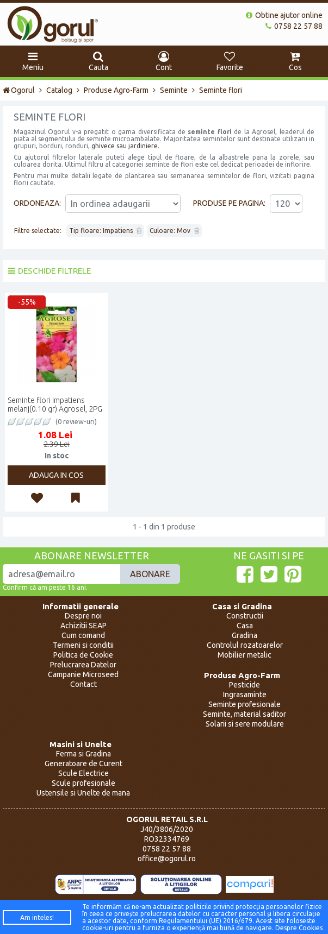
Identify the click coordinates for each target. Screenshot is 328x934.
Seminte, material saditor (244, 714)
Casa (245, 625)
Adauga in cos (56, 475)
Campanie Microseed (83, 674)
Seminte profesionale (244, 704)
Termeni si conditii (83, 645)
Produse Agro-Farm (116, 90)
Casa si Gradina (242, 606)
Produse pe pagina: (229, 203)
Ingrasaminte (245, 694)
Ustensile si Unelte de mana (83, 792)
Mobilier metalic (244, 655)
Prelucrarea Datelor (83, 664)
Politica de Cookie (83, 655)
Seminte (174, 90)
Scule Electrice (83, 773)
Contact (83, 684)
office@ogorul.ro (167, 858)
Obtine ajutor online (284, 15)
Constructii (244, 615)
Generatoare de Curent (83, 763)
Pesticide (244, 684)
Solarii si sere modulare (245, 724)
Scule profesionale (83, 783)
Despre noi (83, 615)
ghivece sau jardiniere (124, 145)
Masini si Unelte (80, 744)
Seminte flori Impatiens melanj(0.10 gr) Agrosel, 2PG (55, 404)
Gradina (244, 635)
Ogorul (19, 90)
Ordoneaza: (37, 203)
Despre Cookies (299, 927)
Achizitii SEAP (83, 625)
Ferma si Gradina (83, 753)
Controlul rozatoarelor (245, 645)
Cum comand (83, 635)
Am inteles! (37, 917)
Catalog (59, 90)
